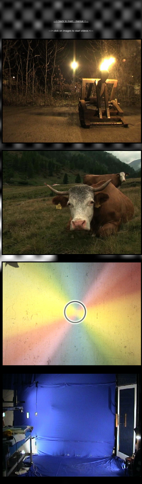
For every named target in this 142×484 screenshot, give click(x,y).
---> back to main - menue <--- (71, 21)
